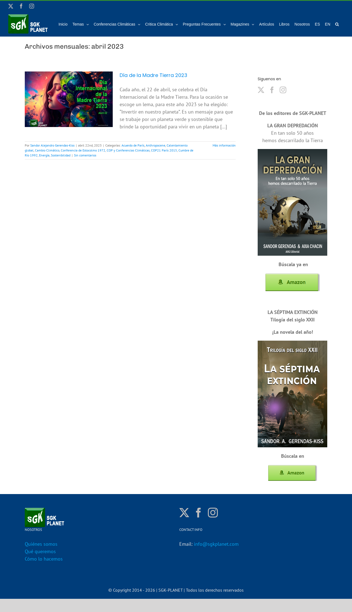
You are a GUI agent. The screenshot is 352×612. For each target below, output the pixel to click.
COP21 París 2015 (164, 150)
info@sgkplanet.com (216, 544)
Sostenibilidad (60, 155)
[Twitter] (261, 90)
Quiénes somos (41, 544)
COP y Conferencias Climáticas (128, 150)
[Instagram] (283, 90)
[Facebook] (272, 90)
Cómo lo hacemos (44, 559)
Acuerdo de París (133, 145)
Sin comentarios (85, 155)
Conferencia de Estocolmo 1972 (83, 150)
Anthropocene (155, 145)
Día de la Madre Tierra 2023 (153, 75)
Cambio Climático (47, 150)
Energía (44, 155)
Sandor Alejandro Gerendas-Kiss (52, 145)
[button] (337, 24)
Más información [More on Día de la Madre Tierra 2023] (224, 145)
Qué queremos (40, 551)
